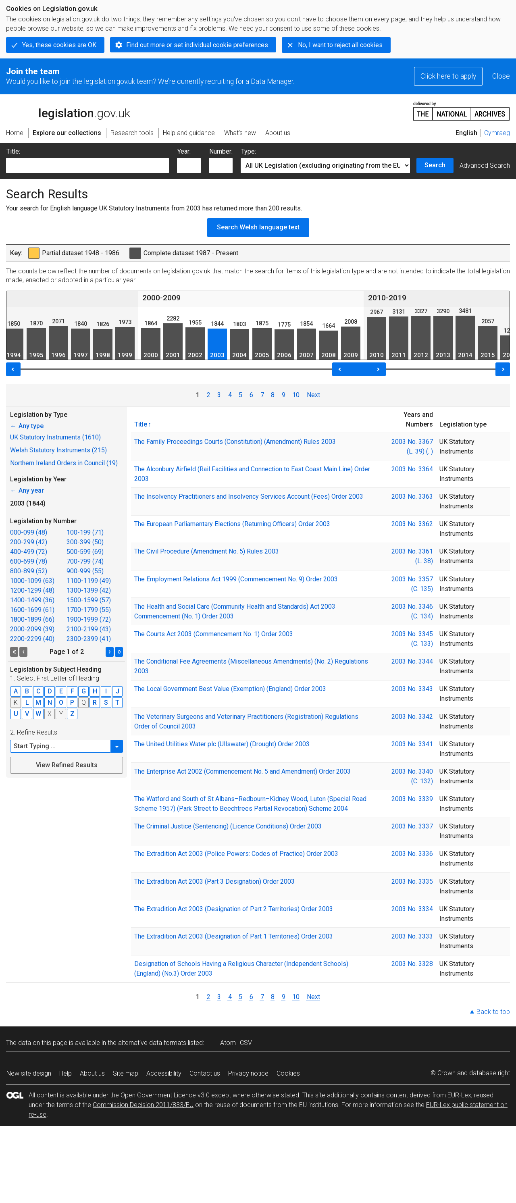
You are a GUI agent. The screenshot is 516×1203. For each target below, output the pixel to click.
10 (296, 395)
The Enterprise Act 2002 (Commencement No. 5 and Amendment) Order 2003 (242, 771)
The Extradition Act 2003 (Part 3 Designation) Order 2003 (214, 881)
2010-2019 (387, 297)
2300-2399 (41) (89, 639)
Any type (27, 426)
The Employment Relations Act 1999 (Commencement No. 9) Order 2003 (236, 579)
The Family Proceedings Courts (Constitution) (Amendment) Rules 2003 (235, 441)
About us (92, 1073)
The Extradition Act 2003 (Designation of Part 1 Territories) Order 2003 (233, 936)
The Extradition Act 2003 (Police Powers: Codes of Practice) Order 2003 (236, 854)
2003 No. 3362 (412, 524)
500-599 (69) (85, 552)
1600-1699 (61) (32, 610)
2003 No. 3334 (412, 909)
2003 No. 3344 (412, 661)
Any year (27, 490)
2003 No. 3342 (412, 716)
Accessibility (163, 1073)
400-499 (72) (28, 552)
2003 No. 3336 (412, 854)
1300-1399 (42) (89, 590)
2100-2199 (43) (89, 629)
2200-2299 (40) (32, 639)
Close (501, 76)
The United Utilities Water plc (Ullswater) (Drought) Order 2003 (222, 744)
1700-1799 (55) (89, 610)
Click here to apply (448, 76)
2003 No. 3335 (412, 881)
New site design (28, 1073)
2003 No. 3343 (412, 689)
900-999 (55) (85, 571)
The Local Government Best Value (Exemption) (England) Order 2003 (230, 689)
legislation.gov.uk (68, 110)
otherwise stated (275, 1095)
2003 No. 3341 (412, 744)
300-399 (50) (85, 542)
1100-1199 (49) (89, 581)
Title (140, 424)
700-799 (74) (85, 561)
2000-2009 (161, 297)
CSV (246, 1043)
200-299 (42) (28, 542)
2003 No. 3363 (412, 496)
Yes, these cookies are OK (59, 45)
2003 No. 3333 (412, 936)
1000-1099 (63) (32, 581)
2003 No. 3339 (412, 799)
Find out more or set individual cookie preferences (197, 45)
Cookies (288, 1073)
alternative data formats (152, 1043)
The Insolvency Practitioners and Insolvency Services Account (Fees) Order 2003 (248, 496)
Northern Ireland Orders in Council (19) (64, 463)
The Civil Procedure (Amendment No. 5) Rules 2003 (206, 551)
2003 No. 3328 (412, 964)
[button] (117, 746)
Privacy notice (248, 1073)
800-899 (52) (28, 571)
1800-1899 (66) (32, 619)
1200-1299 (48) (32, 590)
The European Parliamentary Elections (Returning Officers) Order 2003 (232, 524)
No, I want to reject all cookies (340, 45)
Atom (228, 1043)
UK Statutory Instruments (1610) (55, 437)
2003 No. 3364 (412, 469)
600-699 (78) (28, 561)
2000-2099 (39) (32, 629)
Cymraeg (497, 133)
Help (65, 1073)
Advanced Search (485, 165)
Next (313, 395)
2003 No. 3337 (412, 826)
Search (434, 165)
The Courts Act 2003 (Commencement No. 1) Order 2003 (213, 634)
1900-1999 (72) (89, 619)
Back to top (493, 1012)
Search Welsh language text (258, 227)
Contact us (204, 1073)
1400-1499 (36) (32, 600)
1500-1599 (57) (89, 600)
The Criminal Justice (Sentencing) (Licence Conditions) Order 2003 (228, 826)
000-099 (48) (28, 532)
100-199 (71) (85, 532)
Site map (125, 1073)
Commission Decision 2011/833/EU (143, 1105)
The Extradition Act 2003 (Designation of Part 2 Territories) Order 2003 (233, 909)
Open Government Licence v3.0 (165, 1095)
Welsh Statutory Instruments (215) (58, 450)
